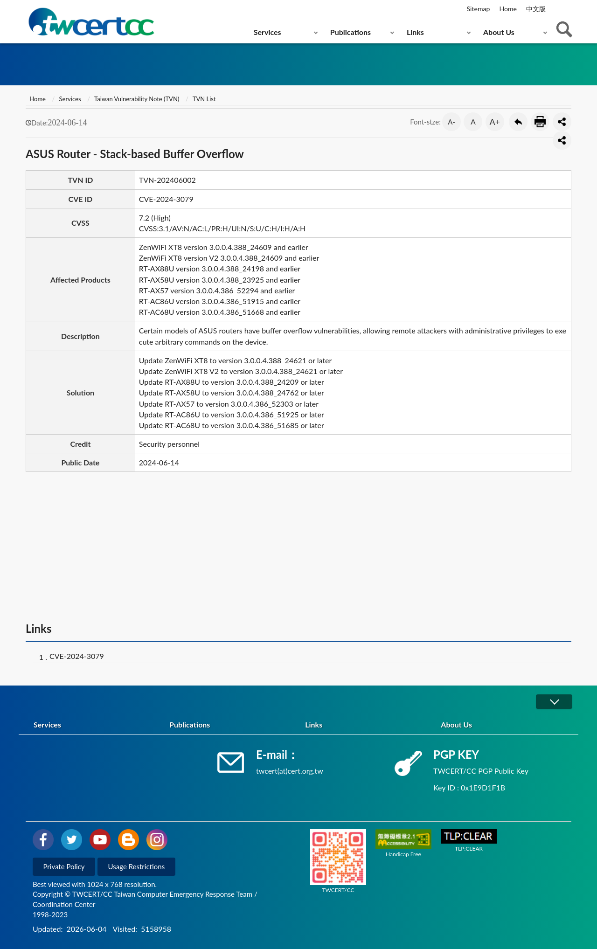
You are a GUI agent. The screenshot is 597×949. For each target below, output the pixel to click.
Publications (350, 32)
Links (415, 32)
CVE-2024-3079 (76, 655)
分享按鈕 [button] (562, 121)
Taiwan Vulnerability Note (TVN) (136, 99)
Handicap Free (403, 843)
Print (540, 121)
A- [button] (451, 122)
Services (267, 32)
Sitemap (478, 9)
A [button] (473, 121)
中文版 (536, 9)
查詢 (564, 29)
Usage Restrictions (136, 866)
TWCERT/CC (338, 861)
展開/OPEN (554, 701)
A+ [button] (495, 122)
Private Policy (64, 866)
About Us (498, 32)
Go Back (518, 121)
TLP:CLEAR (469, 840)
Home (507, 9)
